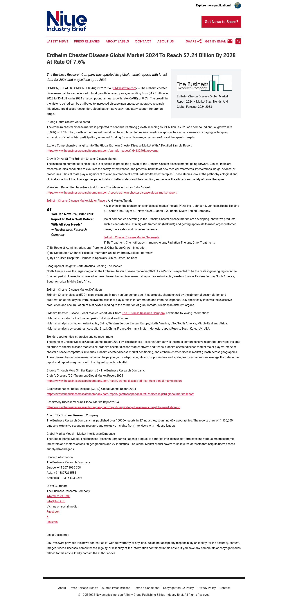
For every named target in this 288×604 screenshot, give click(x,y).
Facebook (53, 511)
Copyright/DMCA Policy (178, 588)
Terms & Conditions (146, 588)
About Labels (117, 41)
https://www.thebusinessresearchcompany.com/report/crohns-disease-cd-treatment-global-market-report (114, 381)
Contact (143, 41)
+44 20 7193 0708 (58, 496)
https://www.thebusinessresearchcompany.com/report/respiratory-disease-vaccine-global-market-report (113, 407)
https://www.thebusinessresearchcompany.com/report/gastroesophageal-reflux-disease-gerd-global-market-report (120, 394)
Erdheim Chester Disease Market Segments (131, 237)
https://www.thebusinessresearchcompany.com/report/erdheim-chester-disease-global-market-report (112, 192)
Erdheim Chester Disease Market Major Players (77, 200)
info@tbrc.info (56, 501)
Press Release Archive (84, 588)
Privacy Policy (207, 588)
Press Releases (87, 41)
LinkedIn (52, 522)
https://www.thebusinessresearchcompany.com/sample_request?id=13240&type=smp (103, 150)
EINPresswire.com (124, 88)
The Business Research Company (143, 313)
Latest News (57, 41)
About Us (165, 41)
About (62, 588)
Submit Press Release (116, 588)
